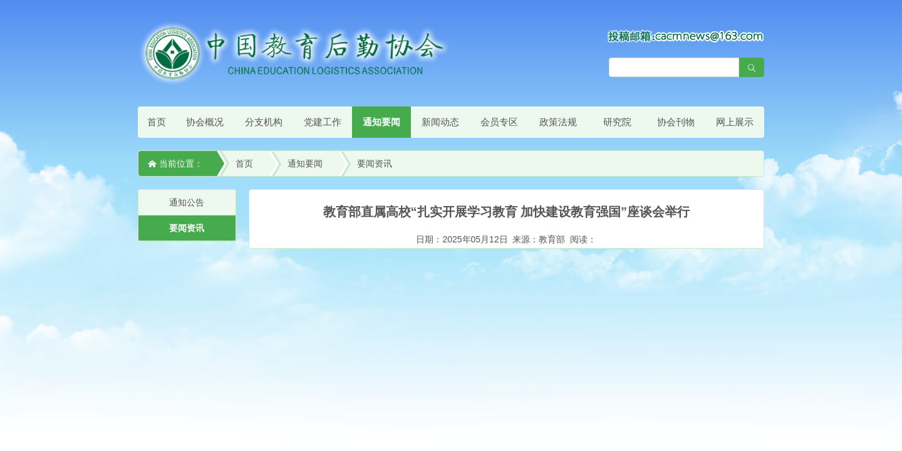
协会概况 (205, 122)
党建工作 (322, 122)
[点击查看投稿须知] (686, 35)
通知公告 (186, 202)
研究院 (617, 122)
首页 (156, 122)
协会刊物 (676, 122)
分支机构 (264, 122)
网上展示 (735, 122)
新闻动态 (440, 122)
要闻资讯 (374, 163)
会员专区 (499, 122)
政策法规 (558, 122)
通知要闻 (381, 122)
